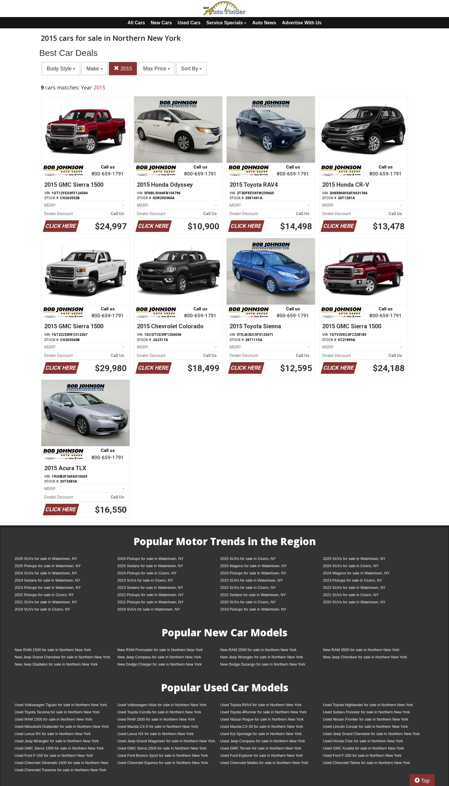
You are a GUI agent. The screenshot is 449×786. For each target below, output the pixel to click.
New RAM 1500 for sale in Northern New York (53, 650)
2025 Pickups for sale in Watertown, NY (48, 566)
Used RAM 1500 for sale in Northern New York (53, 719)
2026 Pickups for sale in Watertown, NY (151, 558)
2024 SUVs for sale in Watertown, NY (46, 573)
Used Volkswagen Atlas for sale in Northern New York (162, 705)
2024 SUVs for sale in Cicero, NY (351, 566)
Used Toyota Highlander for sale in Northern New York (368, 705)
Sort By (191, 69)
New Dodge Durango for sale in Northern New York (262, 664)
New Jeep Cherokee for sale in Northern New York (365, 657)
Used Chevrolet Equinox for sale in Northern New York (163, 763)
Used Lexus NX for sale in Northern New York (156, 734)
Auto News (264, 22)
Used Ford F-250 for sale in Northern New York (362, 755)
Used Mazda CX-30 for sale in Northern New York (261, 726)
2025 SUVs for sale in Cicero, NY (248, 558)
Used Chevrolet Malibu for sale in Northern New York (264, 763)
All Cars (136, 22)
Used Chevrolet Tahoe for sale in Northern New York (366, 763)
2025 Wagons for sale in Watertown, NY (253, 566)
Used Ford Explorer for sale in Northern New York (261, 755)
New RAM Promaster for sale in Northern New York (160, 650)
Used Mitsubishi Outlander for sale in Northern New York (62, 726)
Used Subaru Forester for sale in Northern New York (366, 712)
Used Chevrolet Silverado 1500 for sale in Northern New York (62, 764)
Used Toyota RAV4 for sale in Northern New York (261, 705)
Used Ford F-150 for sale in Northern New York (54, 755)
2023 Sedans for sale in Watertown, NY (150, 587)
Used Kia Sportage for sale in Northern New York (261, 734)
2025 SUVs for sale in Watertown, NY (354, 558)
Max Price (156, 69)
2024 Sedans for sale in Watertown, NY (47, 580)
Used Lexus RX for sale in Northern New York (53, 734)
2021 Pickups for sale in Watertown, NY (151, 602)
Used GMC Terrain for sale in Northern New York (260, 748)
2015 (123, 68)
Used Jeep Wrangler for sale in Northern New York (57, 741)
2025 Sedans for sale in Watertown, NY (150, 566)
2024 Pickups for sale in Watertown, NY (253, 573)
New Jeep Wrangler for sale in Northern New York (261, 657)
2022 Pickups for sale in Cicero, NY (44, 595)
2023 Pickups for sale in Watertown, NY (48, 587)
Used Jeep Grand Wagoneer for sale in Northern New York (166, 741)
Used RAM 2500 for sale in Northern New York (156, 719)
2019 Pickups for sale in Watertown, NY (253, 609)
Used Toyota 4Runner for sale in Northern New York (263, 712)
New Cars (161, 22)
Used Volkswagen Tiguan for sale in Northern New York (61, 705)
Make (94, 69)
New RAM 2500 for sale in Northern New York (258, 650)
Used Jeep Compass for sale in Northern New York (262, 741)
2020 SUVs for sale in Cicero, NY (248, 602)
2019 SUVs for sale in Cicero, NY (42, 609)
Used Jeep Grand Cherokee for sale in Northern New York (371, 734)
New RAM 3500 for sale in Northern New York (361, 650)
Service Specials (226, 22)
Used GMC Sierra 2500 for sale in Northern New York (162, 748)
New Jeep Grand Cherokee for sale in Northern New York (62, 657)
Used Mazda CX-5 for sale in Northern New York (158, 726)
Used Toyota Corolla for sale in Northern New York (159, 712)
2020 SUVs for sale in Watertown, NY (354, 602)
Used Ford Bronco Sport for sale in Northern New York (163, 755)
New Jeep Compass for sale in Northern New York (159, 657)
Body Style (61, 69)
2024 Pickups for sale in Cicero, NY (147, 573)
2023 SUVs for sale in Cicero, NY (145, 580)
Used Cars (189, 22)
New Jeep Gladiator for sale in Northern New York (56, 664)
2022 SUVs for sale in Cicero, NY (248, 587)
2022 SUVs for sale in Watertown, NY (354, 587)
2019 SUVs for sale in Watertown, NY (149, 609)
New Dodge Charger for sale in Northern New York (160, 664)
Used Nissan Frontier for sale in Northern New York (365, 719)
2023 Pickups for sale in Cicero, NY (352, 580)
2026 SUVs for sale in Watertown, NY (46, 558)
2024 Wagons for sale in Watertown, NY (356, 573)
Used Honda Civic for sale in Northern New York (363, 741)
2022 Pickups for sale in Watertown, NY (151, 595)
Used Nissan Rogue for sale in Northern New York (262, 719)
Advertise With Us (302, 22)
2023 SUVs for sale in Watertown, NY (251, 580)
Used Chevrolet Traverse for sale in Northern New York (60, 770)
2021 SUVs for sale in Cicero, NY (351, 595)
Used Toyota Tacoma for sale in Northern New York (57, 712)
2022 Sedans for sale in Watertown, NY (253, 595)
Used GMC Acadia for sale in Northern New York (363, 748)
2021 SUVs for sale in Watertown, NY (46, 602)
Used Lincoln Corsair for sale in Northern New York (365, 726)
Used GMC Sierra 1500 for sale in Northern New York (59, 748)
